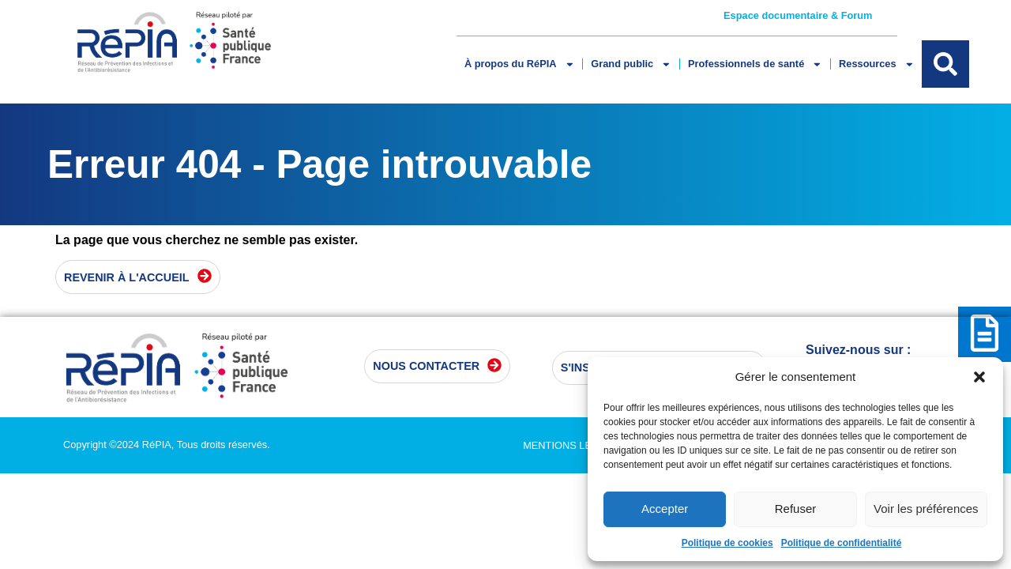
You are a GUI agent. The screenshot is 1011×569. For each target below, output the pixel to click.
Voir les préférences (926, 508)
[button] (979, 377)
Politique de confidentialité (841, 542)
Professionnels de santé (755, 64)
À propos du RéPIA (519, 64)
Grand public (631, 64)
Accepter (664, 508)
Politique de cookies (727, 542)
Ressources (876, 64)
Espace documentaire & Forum (797, 15)
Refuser (796, 508)
